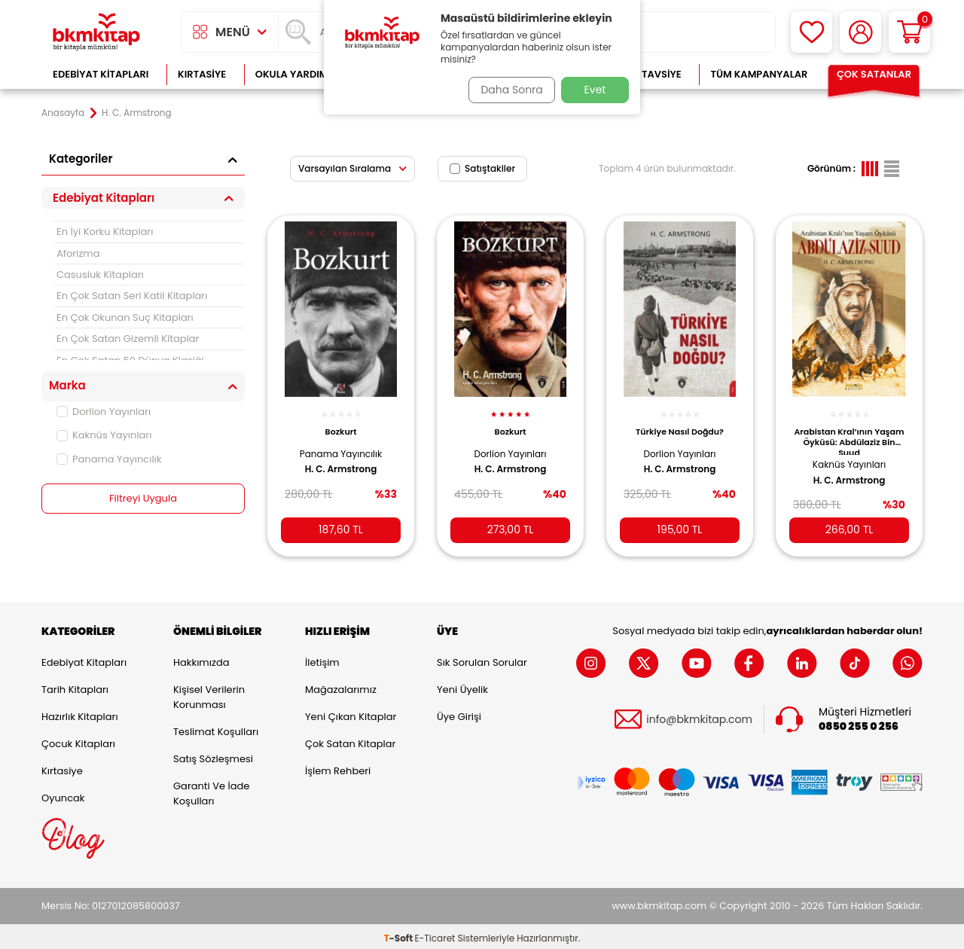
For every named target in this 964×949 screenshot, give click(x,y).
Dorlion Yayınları (103, 411)
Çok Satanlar (874, 74)
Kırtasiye (202, 74)
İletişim (322, 659)
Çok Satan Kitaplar (350, 741)
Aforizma (78, 253)
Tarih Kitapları (74, 686)
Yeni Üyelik (462, 686)
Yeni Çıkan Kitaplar (350, 713)
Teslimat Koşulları (215, 729)
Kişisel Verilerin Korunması (209, 694)
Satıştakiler (482, 168)
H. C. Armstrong (341, 461)
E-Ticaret (435, 934)
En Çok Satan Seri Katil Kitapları (131, 295)
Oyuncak (63, 795)
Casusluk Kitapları (100, 274)
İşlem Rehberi (338, 768)
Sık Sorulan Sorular (482, 659)
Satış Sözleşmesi (213, 756)
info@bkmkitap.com (699, 716)
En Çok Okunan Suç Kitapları (125, 317)
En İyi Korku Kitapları (104, 231)
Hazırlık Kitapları (79, 713)
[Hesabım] (860, 32)
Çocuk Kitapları (78, 741)
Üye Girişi (459, 713)
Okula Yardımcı (296, 74)
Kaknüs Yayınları (103, 435)
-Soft (399, 934)
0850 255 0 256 (858, 723)
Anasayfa (62, 113)
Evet (595, 89)
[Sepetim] (909, 32)
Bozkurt (341, 423)
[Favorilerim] (811, 32)
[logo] (96, 32)
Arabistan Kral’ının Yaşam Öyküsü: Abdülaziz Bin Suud (849, 432)
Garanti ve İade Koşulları (211, 790)
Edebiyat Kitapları (100, 74)
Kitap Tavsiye (647, 74)
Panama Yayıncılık (108, 459)
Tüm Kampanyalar (758, 74)
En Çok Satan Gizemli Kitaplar (127, 338)
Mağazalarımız (341, 686)
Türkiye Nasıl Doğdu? (680, 423)
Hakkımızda (201, 659)
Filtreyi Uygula (143, 498)
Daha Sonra (507, 89)
